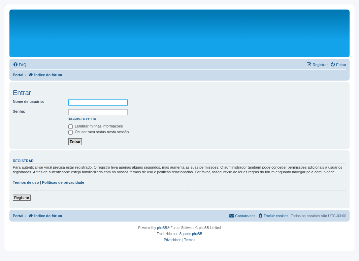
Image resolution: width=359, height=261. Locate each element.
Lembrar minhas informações (95, 126)
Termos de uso (26, 182)
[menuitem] (19, 65)
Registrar (21, 198)
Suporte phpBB (191, 234)
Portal (18, 75)
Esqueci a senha (82, 118)
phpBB (162, 228)
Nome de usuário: (28, 101)
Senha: (19, 111)
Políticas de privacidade (63, 182)
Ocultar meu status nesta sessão (98, 132)
